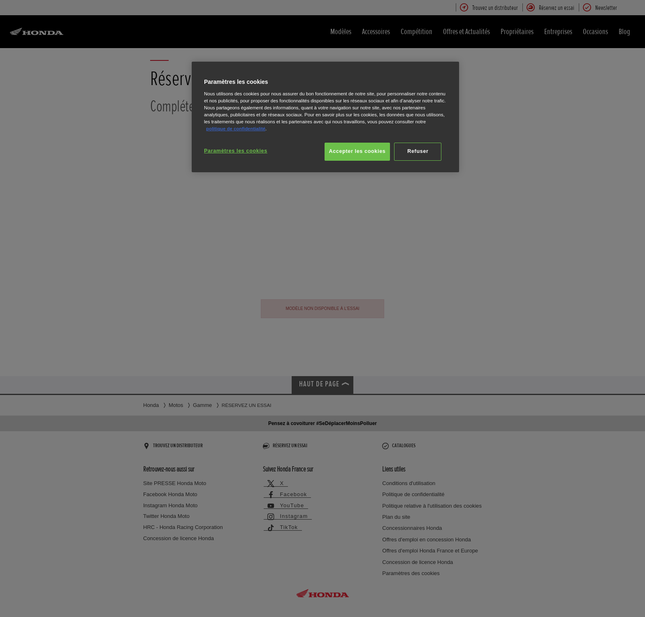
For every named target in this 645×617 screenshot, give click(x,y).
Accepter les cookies (357, 151)
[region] (325, 117)
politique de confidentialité (235, 128)
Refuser (417, 151)
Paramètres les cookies (235, 151)
